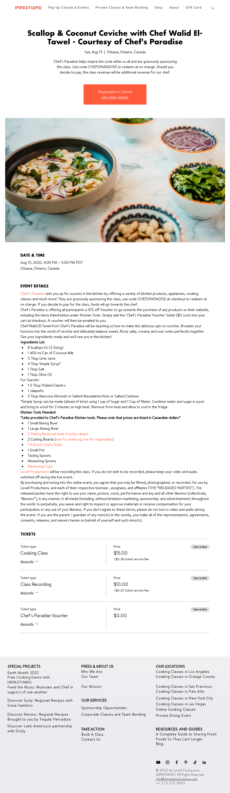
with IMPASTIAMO (28, 680)
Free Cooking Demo (25, 677)
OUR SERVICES (94, 700)
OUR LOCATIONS (170, 666)
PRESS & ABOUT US (97, 666)
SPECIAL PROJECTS (24, 666)
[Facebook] (176, 762)
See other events (115, 97)
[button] (212, 7)
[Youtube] (158, 762)
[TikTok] (195, 762)
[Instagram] (167, 762)
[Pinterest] (186, 762)
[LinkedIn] (204, 762)
